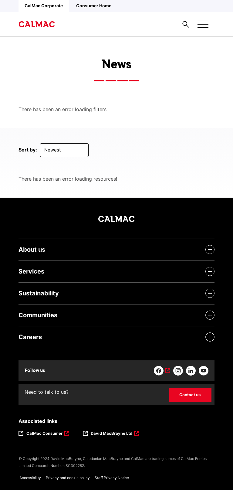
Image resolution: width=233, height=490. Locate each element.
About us (32, 249)
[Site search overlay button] (185, 24)
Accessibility (30, 477)
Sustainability (39, 293)
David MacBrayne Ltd (112, 434)
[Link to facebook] (162, 371)
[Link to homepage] (37, 24)
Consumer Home (93, 5)
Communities (38, 315)
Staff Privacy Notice (112, 477)
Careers (30, 337)
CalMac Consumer (45, 434)
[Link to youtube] (203, 371)
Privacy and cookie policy (68, 477)
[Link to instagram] (178, 371)
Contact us (190, 394)
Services (31, 271)
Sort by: (28, 150)
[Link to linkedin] (191, 371)
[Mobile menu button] (203, 24)
